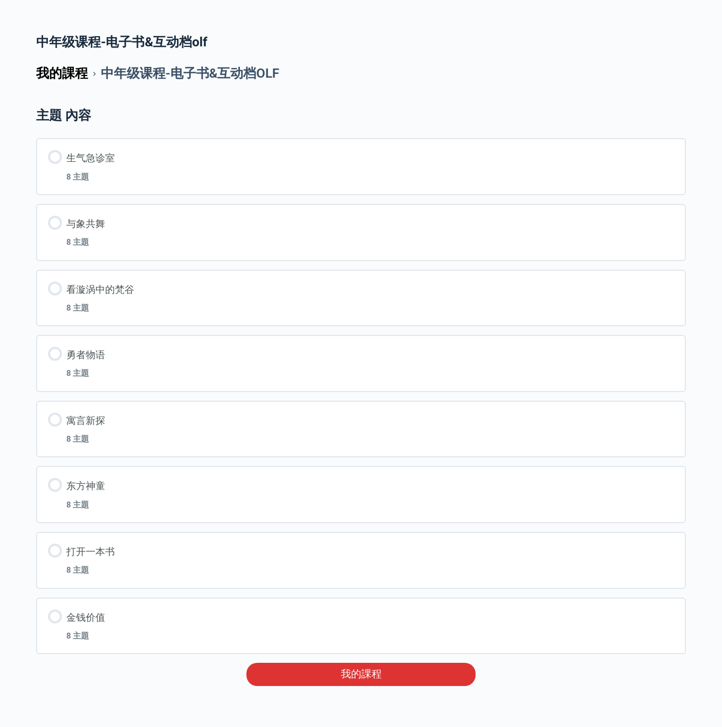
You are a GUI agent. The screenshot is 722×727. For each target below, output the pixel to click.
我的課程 (361, 674)
